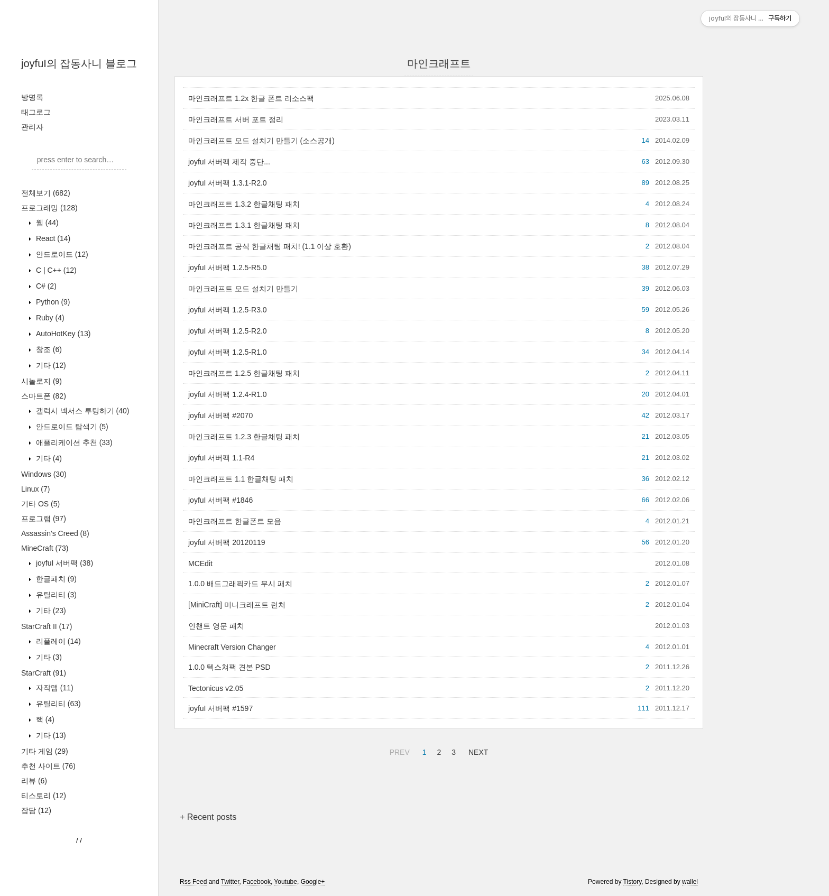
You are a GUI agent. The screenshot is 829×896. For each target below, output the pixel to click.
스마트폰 (43, 396)
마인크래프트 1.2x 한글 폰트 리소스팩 (251, 98)
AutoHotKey (62, 333)
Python (52, 302)
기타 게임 (44, 751)
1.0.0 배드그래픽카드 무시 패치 (240, 583)
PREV (398, 750)
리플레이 (57, 641)
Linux (35, 489)
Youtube (285, 881)
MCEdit (200, 563)
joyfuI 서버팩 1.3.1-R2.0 (227, 183)
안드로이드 (61, 254)
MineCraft (44, 548)
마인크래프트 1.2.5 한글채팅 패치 (244, 373)
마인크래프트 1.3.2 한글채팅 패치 (244, 204)
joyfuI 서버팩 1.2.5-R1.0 (227, 352)
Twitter (230, 881)
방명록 (32, 97)
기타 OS (40, 504)
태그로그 (36, 112)
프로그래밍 (49, 208)
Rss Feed (193, 881)
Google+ (313, 881)
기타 (50, 365)
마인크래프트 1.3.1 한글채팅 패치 (244, 225)
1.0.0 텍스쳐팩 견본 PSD (229, 667)
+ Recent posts (208, 816)
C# (45, 286)
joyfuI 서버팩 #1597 (220, 708)
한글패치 (55, 579)
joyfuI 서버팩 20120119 (226, 542)
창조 (48, 349)
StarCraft (43, 673)
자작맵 (53, 687)
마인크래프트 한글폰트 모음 (234, 521)
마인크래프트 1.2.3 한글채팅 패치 (244, 436)
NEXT (477, 750)
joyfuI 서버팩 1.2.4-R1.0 (227, 394)
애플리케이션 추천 (73, 442)
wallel (690, 881)
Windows (44, 474)
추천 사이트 (48, 766)
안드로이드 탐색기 (71, 426)
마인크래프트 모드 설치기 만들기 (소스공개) (261, 140)
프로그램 (43, 518)
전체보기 (45, 193)
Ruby (49, 317)
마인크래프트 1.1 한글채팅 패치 (240, 479)
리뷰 (34, 781)
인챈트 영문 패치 (216, 626)
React (52, 238)
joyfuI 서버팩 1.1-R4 (221, 458)
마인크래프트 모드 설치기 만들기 (243, 288)
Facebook (257, 881)
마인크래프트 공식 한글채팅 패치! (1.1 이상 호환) (269, 246)
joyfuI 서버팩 (63, 563)
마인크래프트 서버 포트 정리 (235, 119)
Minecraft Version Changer (232, 647)
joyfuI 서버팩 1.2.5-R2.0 (227, 331)
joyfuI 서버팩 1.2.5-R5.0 (227, 267)
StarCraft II (46, 626)
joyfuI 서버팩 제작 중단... (229, 162)
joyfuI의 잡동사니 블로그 (79, 63)
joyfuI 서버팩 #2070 (220, 415)
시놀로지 (41, 381)
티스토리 (43, 795)
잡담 (36, 810)
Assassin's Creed (55, 533)
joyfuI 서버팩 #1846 (220, 500)
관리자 (32, 127)
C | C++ (55, 270)
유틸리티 (55, 594)
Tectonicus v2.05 (215, 688)
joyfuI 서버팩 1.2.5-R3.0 (227, 310)
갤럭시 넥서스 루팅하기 (81, 411)
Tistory (632, 881)
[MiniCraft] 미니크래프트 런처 (236, 605)
